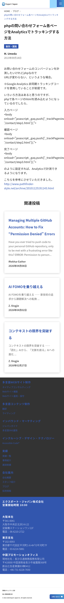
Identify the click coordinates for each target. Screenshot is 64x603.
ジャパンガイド (10, 426)
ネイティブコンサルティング (16, 387)
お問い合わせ (57, 597)
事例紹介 (6, 460)
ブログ (16, 11)
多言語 (16, 382)
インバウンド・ (21, 421)
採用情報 (6, 491)
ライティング (8, 413)
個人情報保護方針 (7, 594)
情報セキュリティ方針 (8, 590)
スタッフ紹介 (8, 482)
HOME (7, 11)
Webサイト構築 (10, 391)
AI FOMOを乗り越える (26, 286)
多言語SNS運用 (9, 430)
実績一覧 (6, 456)
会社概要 (6, 477)
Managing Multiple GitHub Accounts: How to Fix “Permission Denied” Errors (32, 227)
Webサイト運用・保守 (13, 396)
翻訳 (4, 409)
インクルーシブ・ (28, 438)
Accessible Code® (10, 443)
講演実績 (6, 465)
